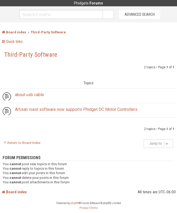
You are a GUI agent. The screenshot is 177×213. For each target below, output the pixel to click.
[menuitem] (83, 208)
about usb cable (29, 94)
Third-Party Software (30, 54)
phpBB (75, 203)
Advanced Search (140, 14)
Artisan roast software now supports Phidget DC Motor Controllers (76, 109)
